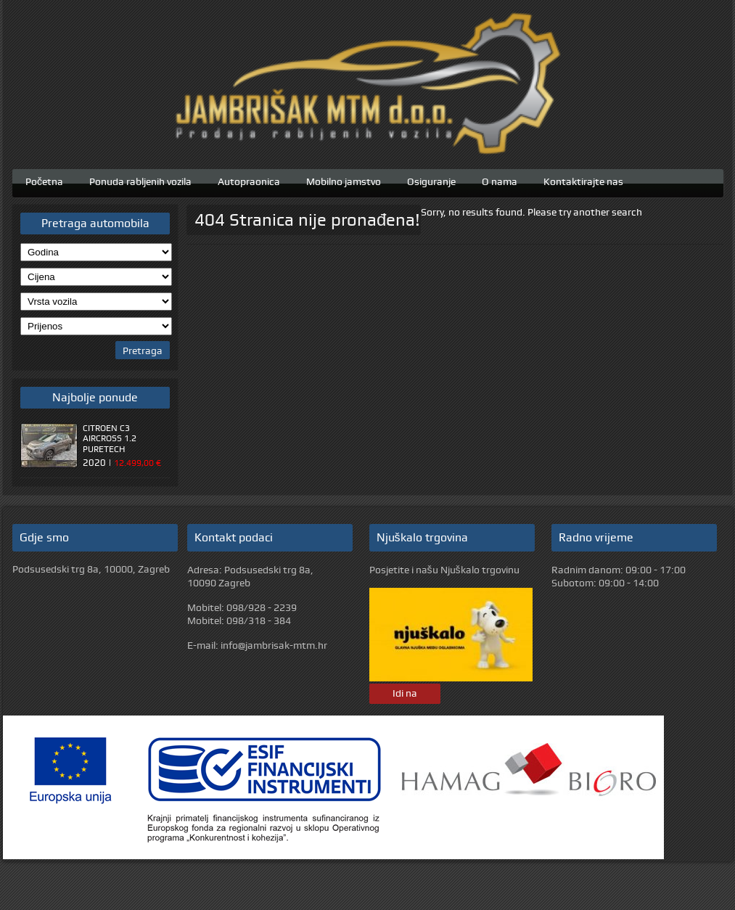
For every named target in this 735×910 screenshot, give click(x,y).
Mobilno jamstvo (343, 180)
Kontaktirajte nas (583, 180)
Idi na (405, 693)
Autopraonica (249, 180)
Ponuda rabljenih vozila (140, 180)
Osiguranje (431, 180)
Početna (44, 180)
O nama (499, 180)
